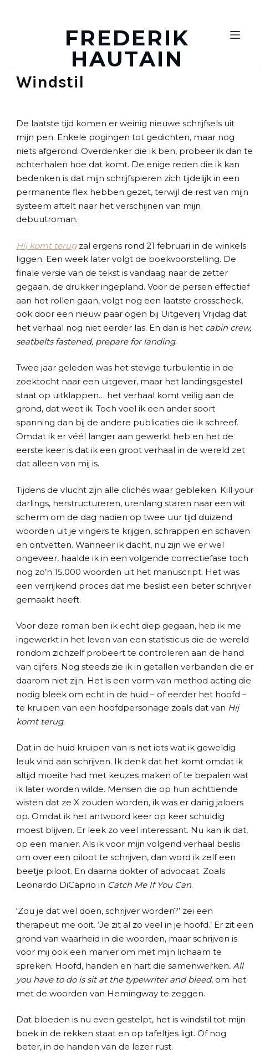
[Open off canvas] (235, 35)
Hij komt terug (46, 245)
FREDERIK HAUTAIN (127, 48)
